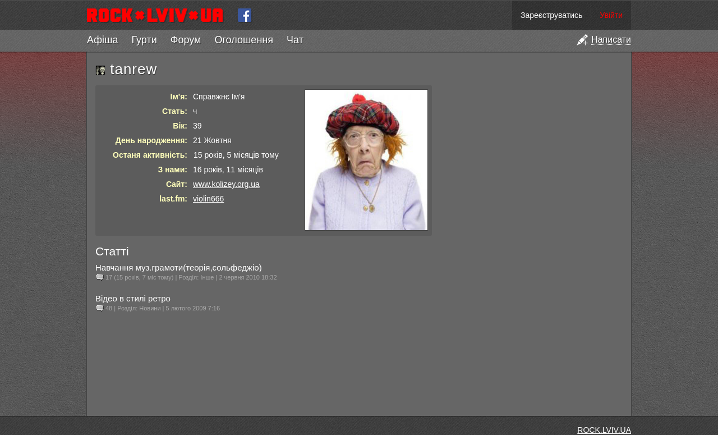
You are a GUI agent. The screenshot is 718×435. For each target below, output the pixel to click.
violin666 (208, 198)
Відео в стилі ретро (133, 298)
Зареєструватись (551, 15)
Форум (186, 39)
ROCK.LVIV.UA (604, 429)
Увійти (611, 15)
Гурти (144, 39)
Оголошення (243, 39)
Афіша (102, 39)
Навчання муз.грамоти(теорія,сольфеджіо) (178, 267)
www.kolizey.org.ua (226, 184)
